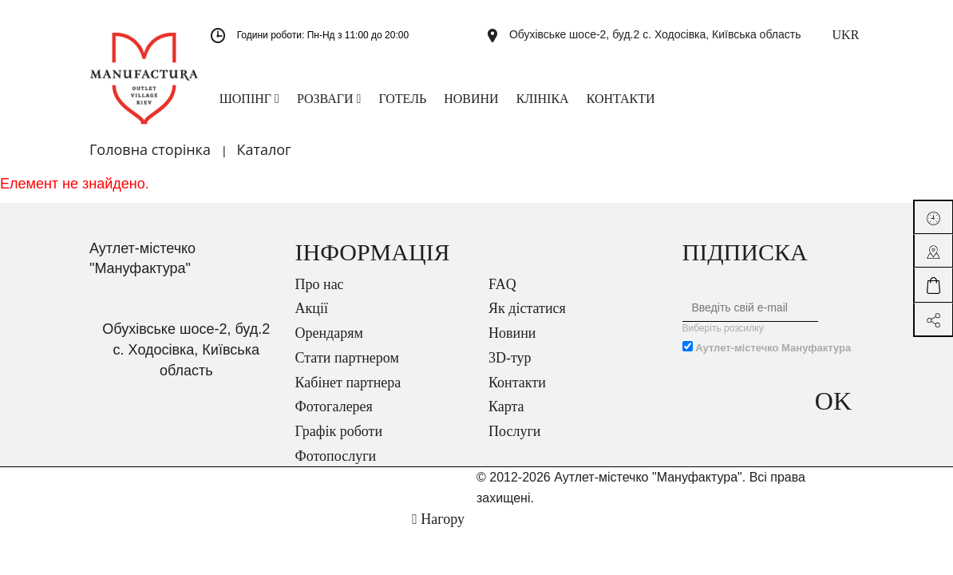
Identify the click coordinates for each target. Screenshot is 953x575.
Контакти (517, 383)
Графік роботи (339, 431)
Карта (506, 406)
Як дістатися (527, 308)
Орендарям (329, 333)
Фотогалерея (334, 406)
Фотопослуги (336, 456)
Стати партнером (347, 358)
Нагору (438, 519)
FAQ (502, 284)
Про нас (319, 284)
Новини (512, 333)
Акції (311, 308)
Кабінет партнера (348, 383)
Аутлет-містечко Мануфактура (773, 348)
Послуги (514, 431)
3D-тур (510, 358)
